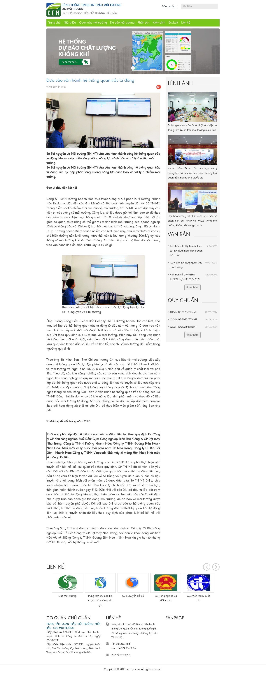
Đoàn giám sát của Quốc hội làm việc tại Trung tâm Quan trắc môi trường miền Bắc (192, 128)
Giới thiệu (70, 22)
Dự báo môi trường (122, 22)
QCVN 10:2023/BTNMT (193, 327)
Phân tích (143, 22)
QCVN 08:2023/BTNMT (193, 319)
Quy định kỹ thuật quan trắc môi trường (193, 264)
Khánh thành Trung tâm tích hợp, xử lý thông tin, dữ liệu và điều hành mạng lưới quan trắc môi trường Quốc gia (192, 173)
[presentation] (206, 567)
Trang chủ (54, 22)
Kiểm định (159, 22)
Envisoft (173, 22)
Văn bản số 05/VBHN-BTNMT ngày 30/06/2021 (193, 276)
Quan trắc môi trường (93, 22)
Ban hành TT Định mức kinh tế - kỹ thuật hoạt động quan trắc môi (193, 250)
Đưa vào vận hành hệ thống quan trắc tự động (90, 80)
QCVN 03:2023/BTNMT (193, 312)
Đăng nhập (168, 6)
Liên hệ (185, 22)
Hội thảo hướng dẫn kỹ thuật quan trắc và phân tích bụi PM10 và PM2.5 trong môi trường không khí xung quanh (192, 220)
